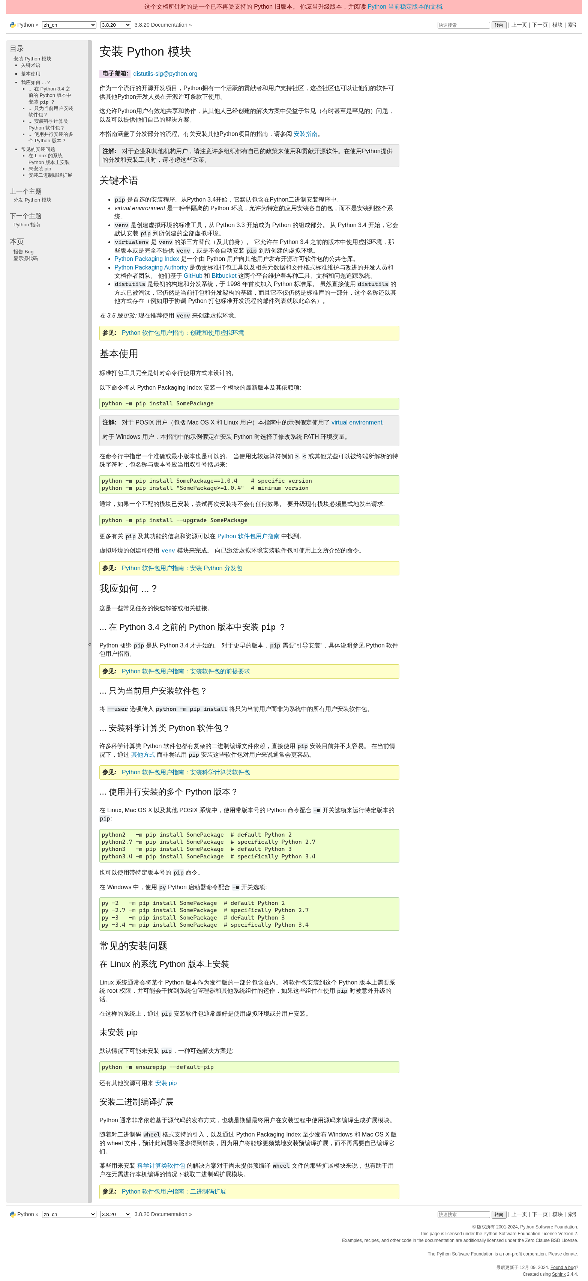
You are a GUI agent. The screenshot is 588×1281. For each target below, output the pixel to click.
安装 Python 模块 (32, 59)
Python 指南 (27, 224)
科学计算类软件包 (161, 1165)
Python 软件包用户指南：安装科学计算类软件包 (186, 772)
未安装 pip (39, 169)
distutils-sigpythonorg (166, 74)
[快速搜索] (464, 25)
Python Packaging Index (146, 259)
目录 (17, 49)
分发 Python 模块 (32, 200)
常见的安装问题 (38, 149)
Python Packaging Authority (151, 267)
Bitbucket (224, 275)
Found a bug (563, 1267)
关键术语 (30, 65)
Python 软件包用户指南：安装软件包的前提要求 (186, 671)
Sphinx (559, 1274)
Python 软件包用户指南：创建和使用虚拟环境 (183, 333)
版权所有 (486, 1227)
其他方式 (143, 754)
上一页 (519, 25)
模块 (557, 25)
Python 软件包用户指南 (249, 536)
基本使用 (30, 74)
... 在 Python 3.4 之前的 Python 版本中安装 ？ (49, 95)
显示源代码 (26, 258)
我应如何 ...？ (36, 82)
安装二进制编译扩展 (50, 175)
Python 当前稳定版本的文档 (405, 6)
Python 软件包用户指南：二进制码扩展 (174, 1191)
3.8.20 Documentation (161, 25)
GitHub (193, 275)
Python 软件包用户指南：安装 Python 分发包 (182, 568)
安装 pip (166, 1083)
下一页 (540, 25)
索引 (573, 25)
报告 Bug (23, 251)
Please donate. (563, 1254)
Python (25, 25)
